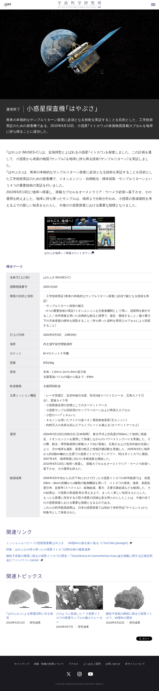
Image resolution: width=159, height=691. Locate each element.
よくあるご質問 (92, 664)
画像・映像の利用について (49, 664)
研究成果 (35, 622)
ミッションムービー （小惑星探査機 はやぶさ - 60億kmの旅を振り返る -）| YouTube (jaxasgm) (67, 543)
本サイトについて (135, 664)
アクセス (73, 664)
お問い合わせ (112, 664)
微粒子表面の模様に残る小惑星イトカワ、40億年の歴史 (129, 615)
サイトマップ (21, 664)
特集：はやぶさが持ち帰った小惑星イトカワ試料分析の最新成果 (48, 549)
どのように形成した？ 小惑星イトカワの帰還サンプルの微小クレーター (79, 617)
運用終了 (13, 109)
